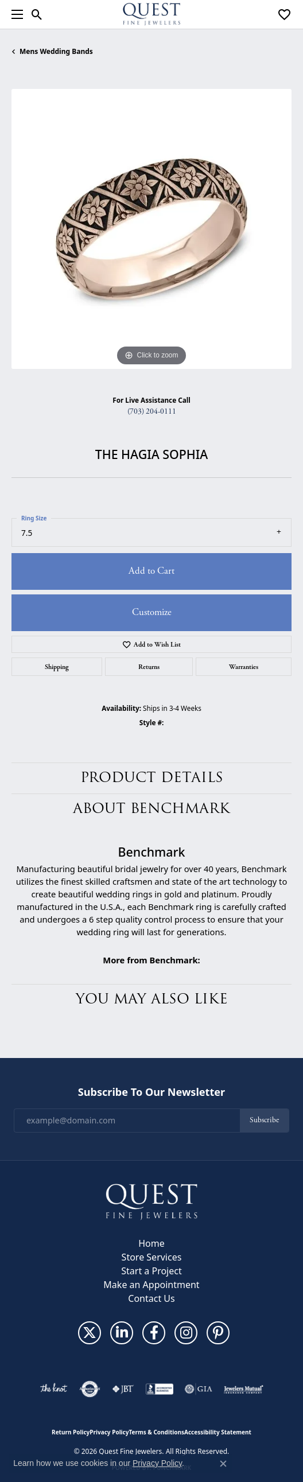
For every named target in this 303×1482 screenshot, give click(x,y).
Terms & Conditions (156, 1432)
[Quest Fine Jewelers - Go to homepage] (151, 1201)
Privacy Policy (109, 1432)
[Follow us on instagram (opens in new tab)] (185, 1332)
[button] (37, 14)
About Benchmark (151, 809)
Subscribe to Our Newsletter (151, 1092)
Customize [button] (152, 612)
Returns (149, 667)
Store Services (152, 1257)
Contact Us (151, 1298)
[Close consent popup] (223, 1463)
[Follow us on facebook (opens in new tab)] (153, 1332)
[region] (151, 229)
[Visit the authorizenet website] (89, 1389)
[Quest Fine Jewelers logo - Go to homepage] (151, 14)
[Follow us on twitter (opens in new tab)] (89, 1332)
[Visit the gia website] (198, 1389)
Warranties (243, 667)
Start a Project (151, 1271)
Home (151, 1243)
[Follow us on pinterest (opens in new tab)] (218, 1332)
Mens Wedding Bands (56, 51)
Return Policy (71, 1432)
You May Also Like (152, 999)
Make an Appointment (151, 1284)
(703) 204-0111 (151, 412)
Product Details (151, 778)
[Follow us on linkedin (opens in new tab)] (121, 1332)
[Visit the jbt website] (123, 1389)
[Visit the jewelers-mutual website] (243, 1389)
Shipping (57, 667)
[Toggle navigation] (14, 14)
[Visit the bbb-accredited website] (159, 1389)
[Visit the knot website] (54, 1389)
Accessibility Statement (217, 1432)
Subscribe (264, 1120)
